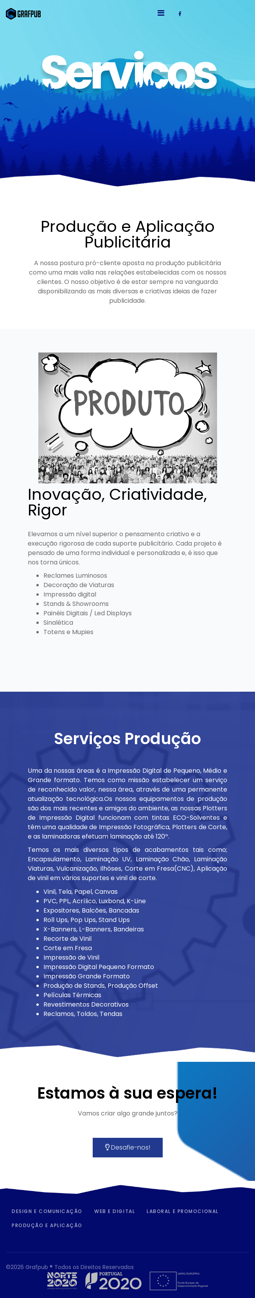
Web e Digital (114, 1211)
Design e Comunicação (47, 1211)
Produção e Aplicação (47, 1225)
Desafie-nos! (127, 1147)
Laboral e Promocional (183, 1211)
